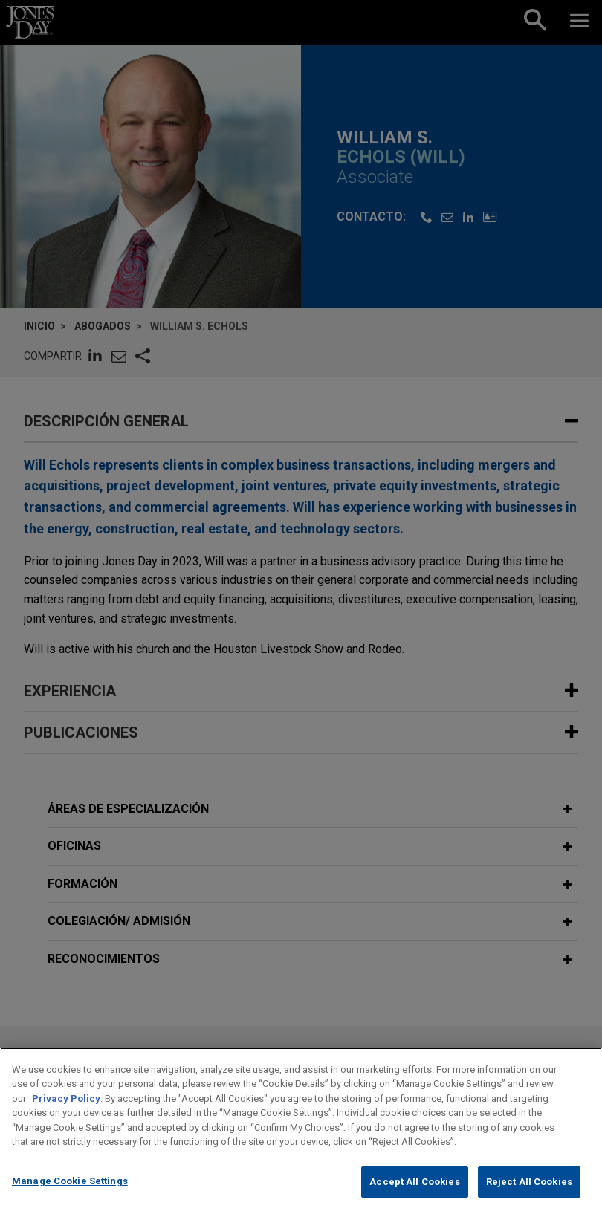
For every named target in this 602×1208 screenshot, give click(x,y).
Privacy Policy (66, 1111)
